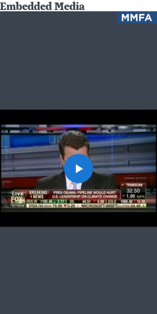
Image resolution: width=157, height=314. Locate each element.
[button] (79, 168)
